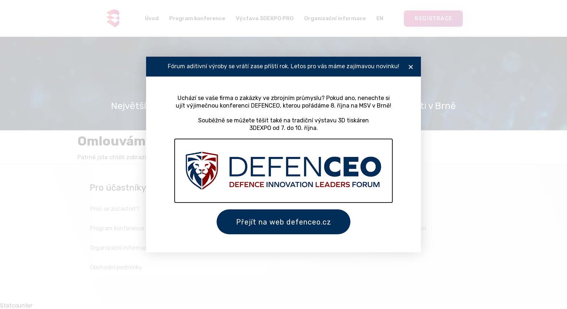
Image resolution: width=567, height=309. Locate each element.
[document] (283, 154)
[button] (411, 66)
